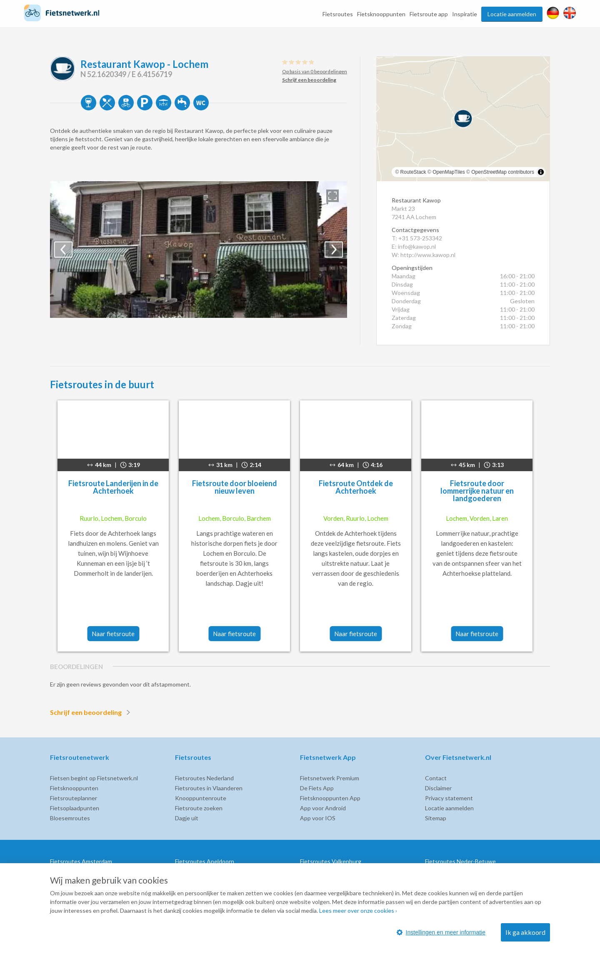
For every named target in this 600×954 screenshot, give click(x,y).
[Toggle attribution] (541, 172)
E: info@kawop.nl (414, 246)
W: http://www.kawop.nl (423, 254)
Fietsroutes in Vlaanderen (208, 788)
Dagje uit (186, 818)
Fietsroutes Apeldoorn (204, 861)
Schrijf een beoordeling (91, 712)
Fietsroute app (429, 13)
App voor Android (323, 808)
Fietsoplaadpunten (74, 808)
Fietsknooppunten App (330, 798)
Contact (436, 778)
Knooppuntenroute (200, 798)
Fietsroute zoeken (198, 808)
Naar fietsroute (113, 633)
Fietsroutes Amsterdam (81, 861)
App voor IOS (317, 818)
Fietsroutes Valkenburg (330, 861)
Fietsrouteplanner (73, 798)
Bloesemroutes (70, 818)
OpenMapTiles (448, 172)
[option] (198, 249)
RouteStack (413, 172)
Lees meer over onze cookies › (358, 910)
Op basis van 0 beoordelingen (314, 71)
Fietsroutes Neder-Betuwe (460, 861)
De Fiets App (317, 788)
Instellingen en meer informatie (441, 932)
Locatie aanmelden (512, 13)
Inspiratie (464, 13)
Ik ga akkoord (525, 932)
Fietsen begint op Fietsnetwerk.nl (94, 778)
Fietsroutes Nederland (204, 778)
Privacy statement (449, 798)
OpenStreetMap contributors (502, 172)
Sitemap (435, 818)
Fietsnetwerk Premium (329, 778)
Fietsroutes (337, 13)
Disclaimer (438, 788)
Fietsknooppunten (381, 13)
